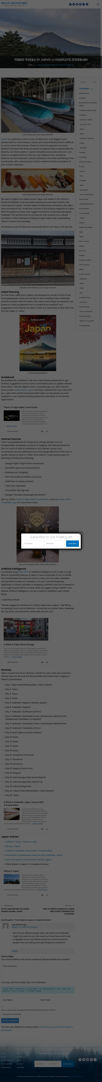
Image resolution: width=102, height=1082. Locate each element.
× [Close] (80, 533)
